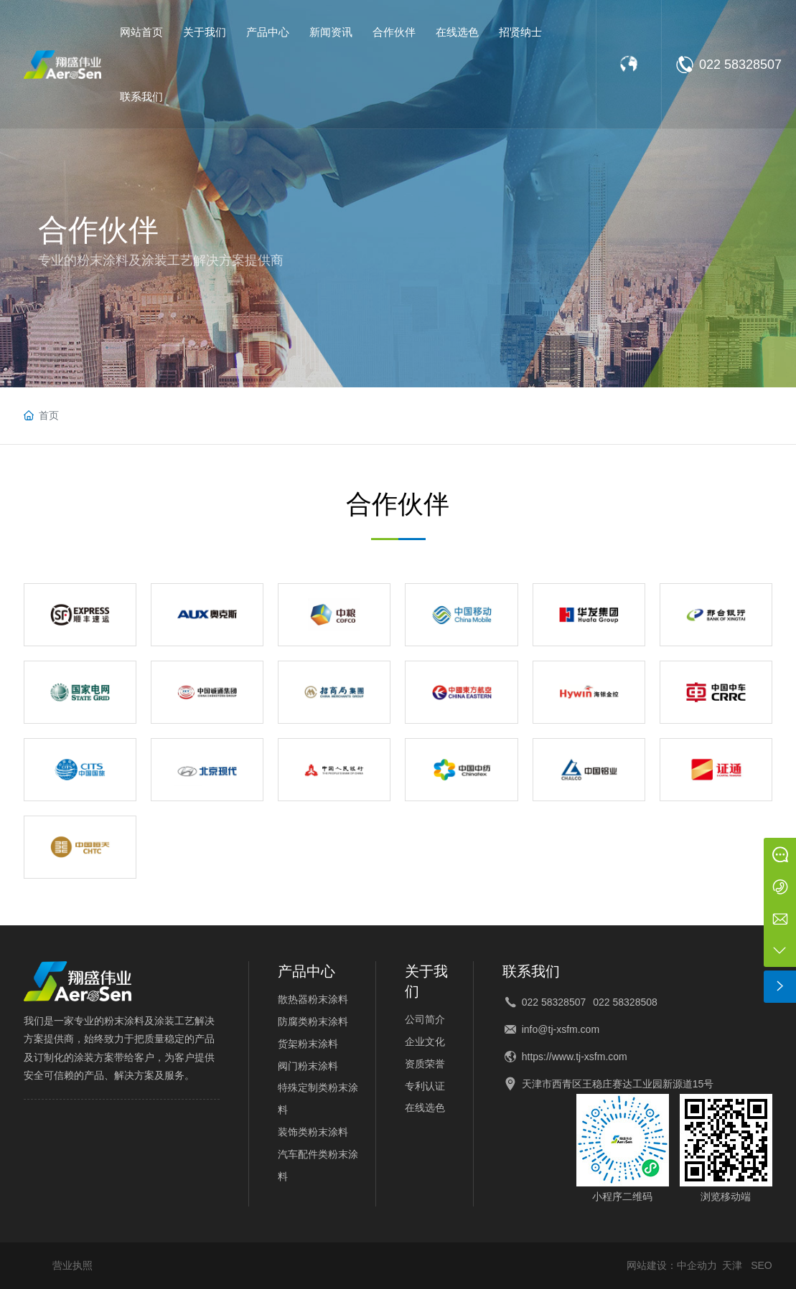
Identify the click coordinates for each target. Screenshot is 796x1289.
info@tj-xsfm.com (560, 1029)
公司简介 (425, 1019)
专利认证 (425, 1086)
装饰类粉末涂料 (313, 1132)
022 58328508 (625, 1002)
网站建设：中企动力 (672, 1265)
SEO (761, 1265)
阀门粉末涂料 (308, 1066)
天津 (732, 1265)
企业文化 (425, 1041)
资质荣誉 (425, 1064)
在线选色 (425, 1107)
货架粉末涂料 (308, 1043)
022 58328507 (740, 64)
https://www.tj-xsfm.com (574, 1056)
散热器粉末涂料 (313, 999)
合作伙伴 (98, 230)
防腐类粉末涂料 (313, 1021)
